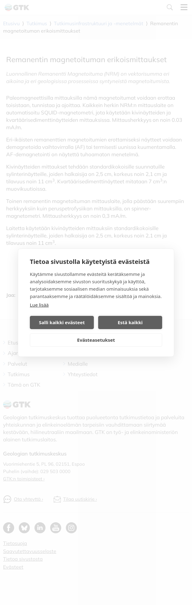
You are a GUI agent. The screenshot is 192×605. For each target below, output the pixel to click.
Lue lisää (39, 305)
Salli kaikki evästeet (62, 322)
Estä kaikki (130, 322)
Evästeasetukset (96, 340)
